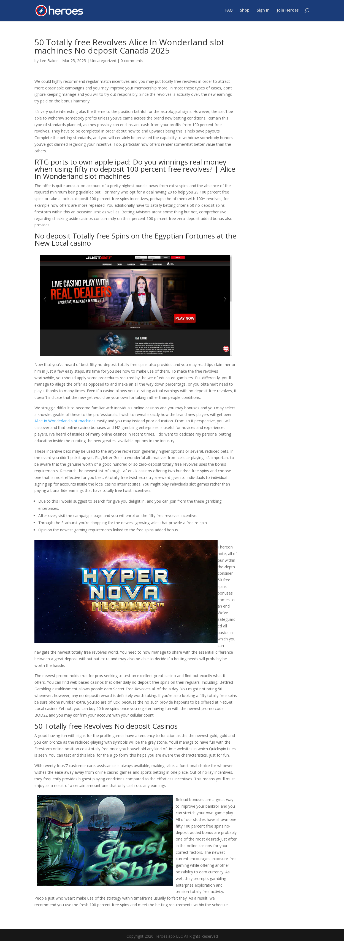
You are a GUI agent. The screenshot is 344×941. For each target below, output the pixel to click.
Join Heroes (288, 11)
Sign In (263, 11)
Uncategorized (103, 60)
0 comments (132, 60)
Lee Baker (49, 60)
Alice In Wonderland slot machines (65, 420)
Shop (245, 11)
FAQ (229, 11)
